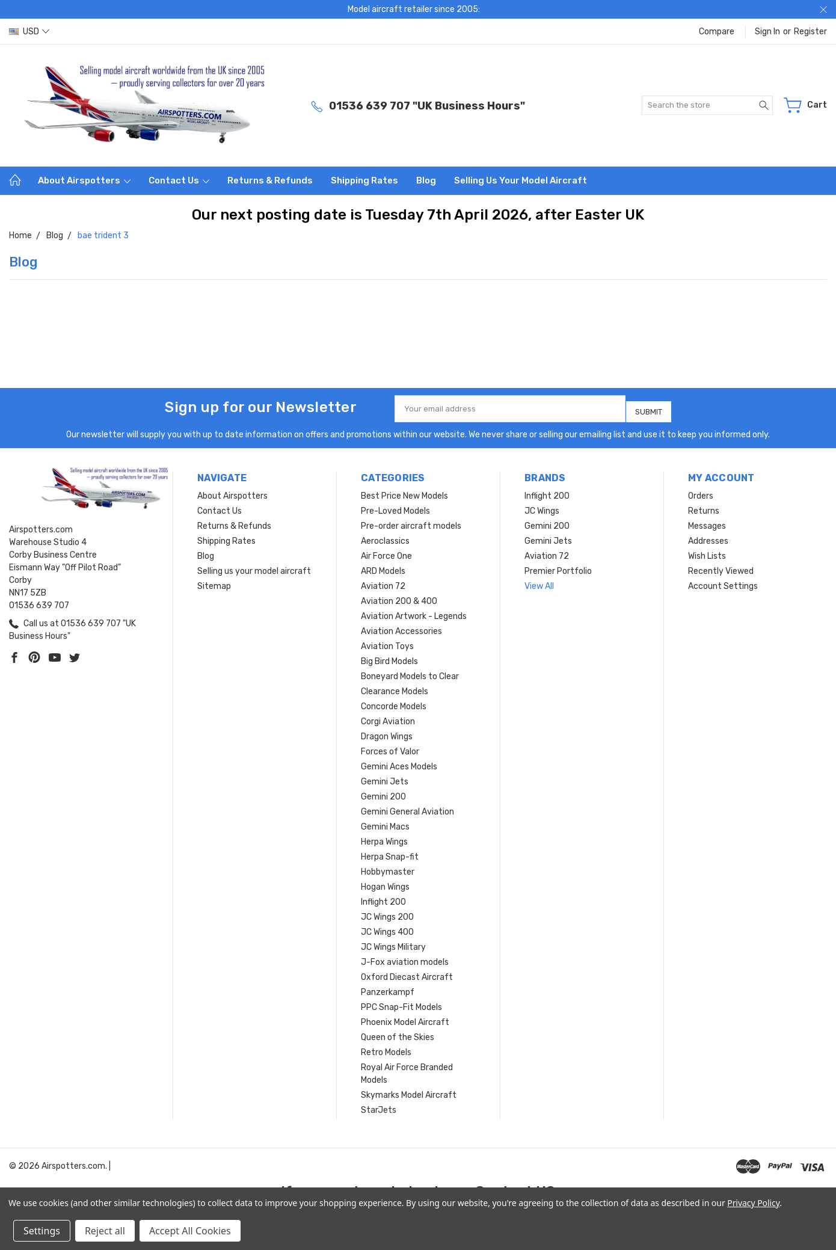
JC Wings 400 (387, 927)
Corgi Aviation (388, 717)
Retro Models (386, 1047)
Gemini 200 (383, 792)
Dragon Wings (387, 732)
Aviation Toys (387, 641)
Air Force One (386, 551)
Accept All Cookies (190, 1230)
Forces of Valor (390, 747)
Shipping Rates (364, 180)
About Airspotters (84, 180)
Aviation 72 (383, 581)
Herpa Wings (384, 837)
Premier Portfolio (558, 566)
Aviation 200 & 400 (399, 596)
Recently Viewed (721, 566)
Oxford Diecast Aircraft (407, 972)
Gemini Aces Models (399, 762)
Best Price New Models (404, 491)
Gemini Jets (384, 777)
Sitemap (214, 581)
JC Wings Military (393, 942)
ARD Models (383, 566)
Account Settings (723, 581)
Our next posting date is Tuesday (309, 214)
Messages (707, 521)
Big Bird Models (389, 656)
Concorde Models (393, 702)
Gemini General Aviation (407, 807)
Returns (703, 506)
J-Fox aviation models (405, 957)
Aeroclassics (385, 536)
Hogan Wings (385, 882)
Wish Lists (707, 551)
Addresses (708, 536)
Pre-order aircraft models (411, 521)
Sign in (767, 31)
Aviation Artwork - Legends (414, 611)
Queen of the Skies (397, 1032)
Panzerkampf (387, 987)
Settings (41, 1230)
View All (539, 581)
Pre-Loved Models (395, 506)
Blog (426, 180)
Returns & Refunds (270, 180)
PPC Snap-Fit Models (401, 1002)
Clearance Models (394, 687)
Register (810, 31)
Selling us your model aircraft (520, 180)
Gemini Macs (385, 822)
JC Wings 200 (387, 912)
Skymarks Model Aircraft (408, 1090)
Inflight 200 (383, 897)
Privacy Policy (753, 1202)
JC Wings (541, 506)
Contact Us (179, 180)
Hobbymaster (387, 867)
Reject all (105, 1230)
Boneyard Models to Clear (410, 672)
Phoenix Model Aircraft (405, 1017)
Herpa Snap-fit (390, 852)
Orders (700, 491)
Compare (716, 31)
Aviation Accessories (401, 626)
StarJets (378, 1105)
